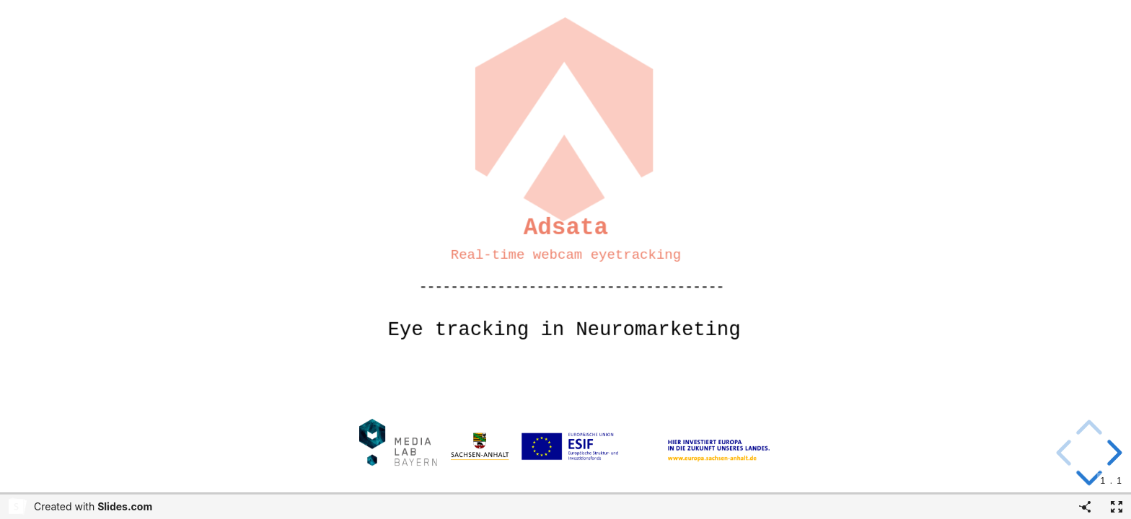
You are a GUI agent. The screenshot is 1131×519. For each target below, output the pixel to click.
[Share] (1084, 506)
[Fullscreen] (1116, 506)
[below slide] (1089, 479)
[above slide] (1089, 430)
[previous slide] (1066, 453)
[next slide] (1112, 453)
